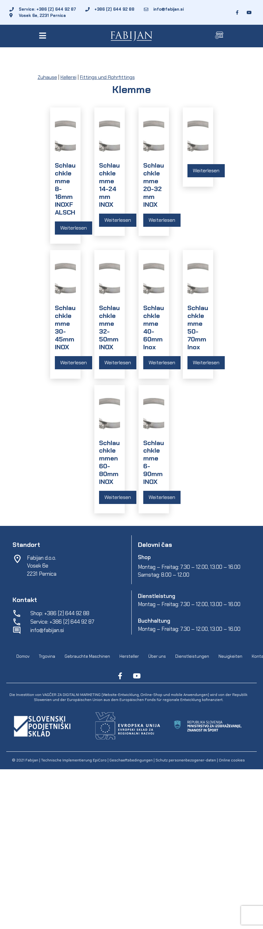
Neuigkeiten (230, 656)
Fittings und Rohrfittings (107, 77)
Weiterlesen (73, 228)
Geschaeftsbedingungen (131, 760)
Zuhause (47, 77)
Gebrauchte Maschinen (87, 656)
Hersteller (129, 656)
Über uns (157, 656)
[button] (43, 35)
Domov (22, 656)
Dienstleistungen (192, 656)
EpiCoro (100, 760)
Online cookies (231, 760)
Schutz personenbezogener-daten (185, 760)
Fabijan (31, 760)
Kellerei (68, 77)
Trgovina (47, 656)
